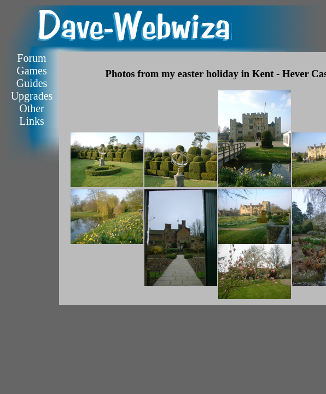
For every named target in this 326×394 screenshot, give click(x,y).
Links (31, 121)
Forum (31, 58)
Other (31, 108)
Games (31, 71)
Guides (32, 83)
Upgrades (32, 96)
